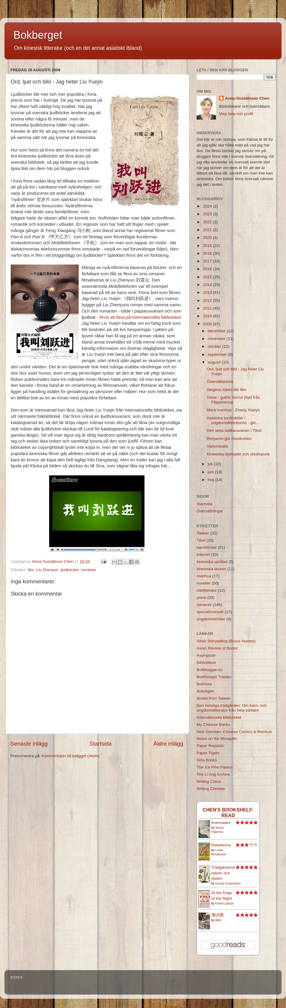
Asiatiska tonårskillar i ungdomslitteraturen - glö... (233, 420)
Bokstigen (205, 691)
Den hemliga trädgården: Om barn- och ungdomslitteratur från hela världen (232, 707)
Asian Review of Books (217, 648)
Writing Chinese (211, 788)
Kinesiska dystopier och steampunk (238, 454)
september (218, 354)
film (31, 570)
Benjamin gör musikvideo (229, 438)
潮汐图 (217, 915)
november (217, 338)
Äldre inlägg (168, 743)
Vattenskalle (218, 446)
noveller (204, 583)
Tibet (201, 540)
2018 (208, 253)
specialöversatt (210, 612)
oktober (215, 346)
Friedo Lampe (224, 903)
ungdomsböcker (211, 619)
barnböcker (207, 547)
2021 (208, 230)
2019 (208, 245)
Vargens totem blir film (226, 389)
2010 (208, 316)
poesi (201, 597)
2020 (208, 237)
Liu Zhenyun (47, 570)
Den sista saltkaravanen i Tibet (234, 430)
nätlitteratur (207, 590)
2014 (208, 284)
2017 (208, 261)
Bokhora (204, 684)
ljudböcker (69, 570)
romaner (88, 570)
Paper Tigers (208, 753)
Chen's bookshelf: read (228, 812)
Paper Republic (210, 745)
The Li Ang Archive (213, 774)
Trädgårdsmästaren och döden (223, 873)
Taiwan (203, 533)
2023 (208, 214)
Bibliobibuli (206, 662)
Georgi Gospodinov (228, 883)
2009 (208, 324)
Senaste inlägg (29, 743)
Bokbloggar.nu (209, 669)
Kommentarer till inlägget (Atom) (71, 756)
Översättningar (210, 511)
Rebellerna (221, 845)
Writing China (209, 781)
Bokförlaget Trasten (214, 677)
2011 (208, 308)
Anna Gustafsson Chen (247, 98)
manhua (204, 576)
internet (203, 554)
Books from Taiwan (214, 698)
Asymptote (206, 655)
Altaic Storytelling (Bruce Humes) (226, 641)
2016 (208, 269)
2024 (208, 206)
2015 (208, 277)
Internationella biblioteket (219, 717)
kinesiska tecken (211, 569)
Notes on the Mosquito (217, 738)
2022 (208, 222)
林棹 (218, 920)
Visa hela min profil (236, 114)
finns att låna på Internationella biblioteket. (141, 317)
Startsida (100, 743)
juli (211, 464)
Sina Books (207, 760)
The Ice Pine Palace (215, 767)
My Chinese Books (213, 724)
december (217, 331)
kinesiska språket (212, 561)
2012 (208, 300)
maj (211, 479)
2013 (208, 292)
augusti (215, 362)
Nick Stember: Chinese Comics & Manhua (234, 731)
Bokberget (37, 35)
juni (211, 472)
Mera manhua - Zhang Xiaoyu (233, 410)
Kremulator (221, 822)
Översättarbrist (220, 381)
